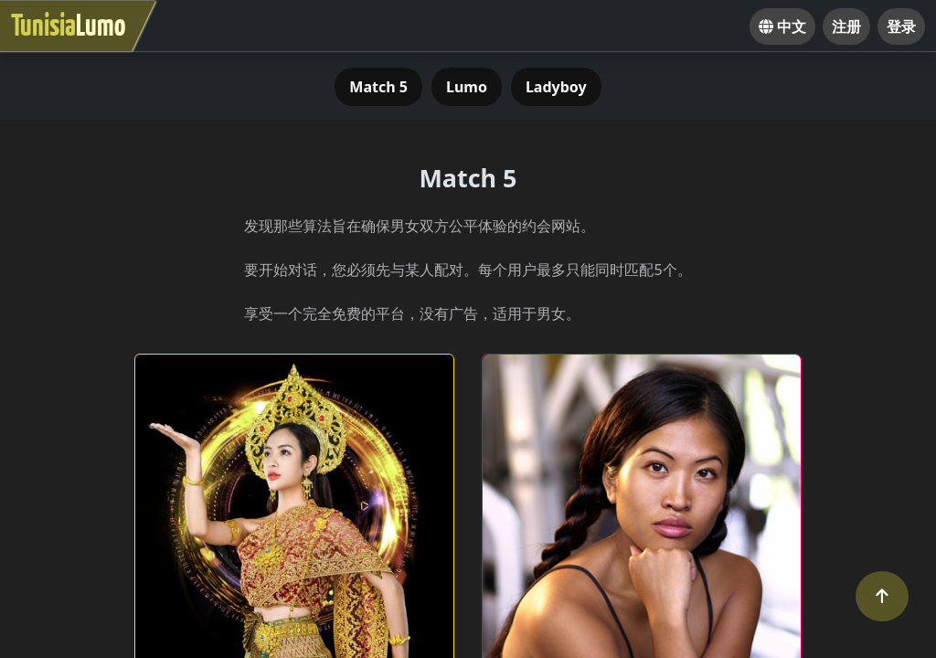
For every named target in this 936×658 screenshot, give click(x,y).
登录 (901, 26)
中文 (782, 26)
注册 (846, 26)
